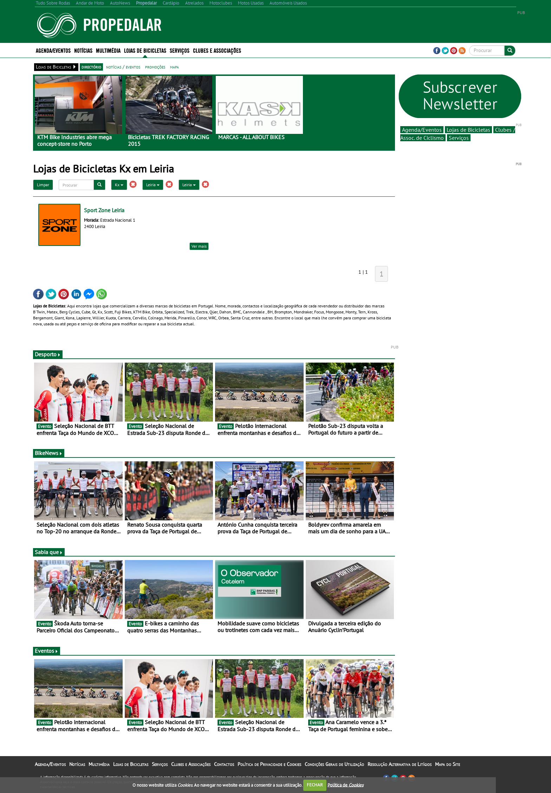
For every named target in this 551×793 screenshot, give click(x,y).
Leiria (153, 184)
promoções (155, 67)
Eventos (46, 650)
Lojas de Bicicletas (145, 50)
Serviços (179, 50)
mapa (174, 67)
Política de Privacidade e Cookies (269, 764)
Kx (119, 184)
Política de (345, 785)
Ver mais (199, 246)
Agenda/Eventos (53, 50)
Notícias (83, 50)
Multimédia (108, 50)
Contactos (224, 764)
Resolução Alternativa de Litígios (400, 764)
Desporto (48, 354)
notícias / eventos (123, 67)
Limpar (43, 184)
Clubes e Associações (217, 50)
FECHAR (315, 785)
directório (91, 67)
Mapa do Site (447, 764)
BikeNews (49, 452)
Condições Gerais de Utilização (334, 764)
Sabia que (49, 551)
